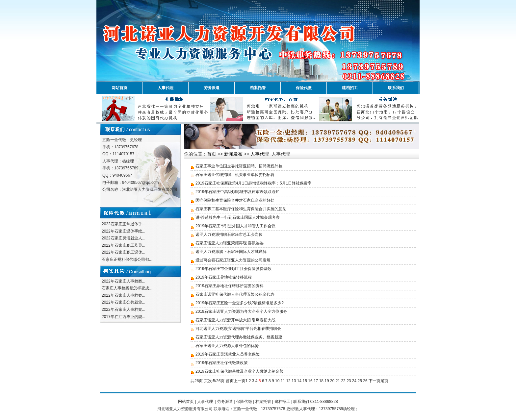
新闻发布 (233, 154)
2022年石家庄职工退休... (123, 252)
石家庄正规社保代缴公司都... (127, 259)
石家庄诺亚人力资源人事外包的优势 (227, 345)
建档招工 (350, 88)
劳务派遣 (211, 88)
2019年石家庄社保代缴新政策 (221, 362)
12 (288, 381)
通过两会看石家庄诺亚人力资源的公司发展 (233, 260)
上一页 (239, 381)
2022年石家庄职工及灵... (123, 245)
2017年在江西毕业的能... (123, 316)
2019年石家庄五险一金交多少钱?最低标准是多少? (239, 303)
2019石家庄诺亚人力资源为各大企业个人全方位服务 (241, 311)
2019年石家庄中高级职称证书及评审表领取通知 (237, 191)
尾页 (384, 381)
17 (316, 381)
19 (326, 381)
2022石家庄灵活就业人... (123, 238)
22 (343, 381)
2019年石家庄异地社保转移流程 (223, 277)
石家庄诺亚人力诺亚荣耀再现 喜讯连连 (229, 243)
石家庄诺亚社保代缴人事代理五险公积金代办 (234, 294)
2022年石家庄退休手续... (123, 231)
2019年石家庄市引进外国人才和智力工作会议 (235, 226)
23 (349, 381)
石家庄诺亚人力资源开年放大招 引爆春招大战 (235, 320)
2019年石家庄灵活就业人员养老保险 (227, 354)
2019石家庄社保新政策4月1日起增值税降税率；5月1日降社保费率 (253, 183)
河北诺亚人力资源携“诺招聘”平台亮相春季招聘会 (238, 328)
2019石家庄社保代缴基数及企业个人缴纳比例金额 (239, 371)
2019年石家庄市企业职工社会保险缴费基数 (233, 268)
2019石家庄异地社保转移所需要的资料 (229, 286)
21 (338, 381)
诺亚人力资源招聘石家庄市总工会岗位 (229, 234)
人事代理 (165, 88)
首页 (211, 154)
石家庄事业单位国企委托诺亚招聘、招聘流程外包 (238, 166)
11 (283, 381)
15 (305, 381)
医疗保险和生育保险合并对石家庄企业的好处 (234, 200)
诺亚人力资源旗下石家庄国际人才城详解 (231, 251)
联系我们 (396, 88)
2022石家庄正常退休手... (123, 224)
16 (310, 381)
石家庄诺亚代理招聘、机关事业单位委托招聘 (234, 174)
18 (321, 381)
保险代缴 (304, 88)
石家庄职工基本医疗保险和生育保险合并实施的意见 (240, 209)
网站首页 (119, 88)
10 (277, 381)
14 (299, 381)
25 (360, 381)
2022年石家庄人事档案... (123, 281)
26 (365, 381)
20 (332, 381)
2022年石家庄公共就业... (123, 302)
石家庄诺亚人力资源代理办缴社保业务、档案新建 (238, 337)
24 (354, 381)
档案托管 (258, 88)
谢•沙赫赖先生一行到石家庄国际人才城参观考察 (237, 217)
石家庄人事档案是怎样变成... (127, 288)
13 (294, 381)
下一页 (374, 381)
